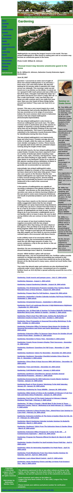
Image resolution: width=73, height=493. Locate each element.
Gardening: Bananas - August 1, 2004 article (33, 281)
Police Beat (6, 63)
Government (6, 38)
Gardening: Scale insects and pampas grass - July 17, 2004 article (42, 277)
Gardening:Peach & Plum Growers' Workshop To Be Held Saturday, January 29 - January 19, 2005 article (42, 385)
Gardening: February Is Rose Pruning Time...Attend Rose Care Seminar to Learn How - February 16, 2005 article (45, 411)
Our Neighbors (7, 58)
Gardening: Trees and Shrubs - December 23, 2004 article (38, 367)
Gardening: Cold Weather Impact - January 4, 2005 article (38, 370)
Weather (5, 69)
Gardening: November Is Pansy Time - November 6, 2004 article (41, 339)
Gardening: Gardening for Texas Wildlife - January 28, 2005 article (42, 389)
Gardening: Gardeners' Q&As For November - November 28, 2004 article (44, 353)
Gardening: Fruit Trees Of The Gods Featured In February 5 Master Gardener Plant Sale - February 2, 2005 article (42, 399)
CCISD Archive (7, 29)
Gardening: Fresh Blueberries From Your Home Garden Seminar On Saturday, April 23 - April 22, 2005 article (42, 454)
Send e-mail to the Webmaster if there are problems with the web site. (28, 490)
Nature (4, 55)
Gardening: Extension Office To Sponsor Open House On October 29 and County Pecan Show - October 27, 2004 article (44, 334)
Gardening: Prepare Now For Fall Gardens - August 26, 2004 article (42, 293)
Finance (5, 32)
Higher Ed (6, 44)
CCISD (4, 26)
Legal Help (6, 52)
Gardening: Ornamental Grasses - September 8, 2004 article (39, 302)
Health (4, 41)
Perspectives (7, 60)
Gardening (6, 35)
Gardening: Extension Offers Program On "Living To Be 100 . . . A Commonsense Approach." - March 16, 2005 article (41, 432)
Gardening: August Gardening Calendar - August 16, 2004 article (41, 284)
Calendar (5, 23)
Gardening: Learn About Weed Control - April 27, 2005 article (40, 458)
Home (4, 20)
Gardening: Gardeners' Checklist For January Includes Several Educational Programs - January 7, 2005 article (40, 374)
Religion (5, 66)
